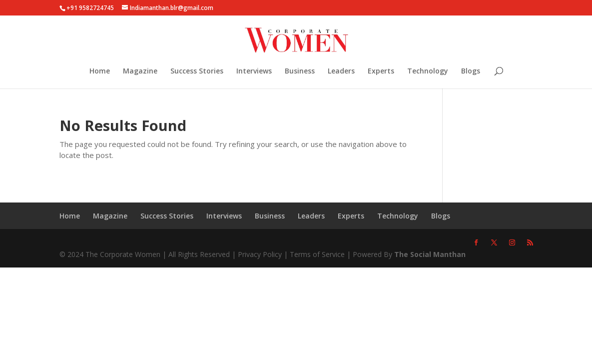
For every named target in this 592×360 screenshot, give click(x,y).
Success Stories (196, 72)
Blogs (470, 72)
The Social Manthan (430, 254)
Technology (427, 72)
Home (99, 72)
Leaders (341, 72)
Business (300, 72)
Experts (381, 72)
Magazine (140, 72)
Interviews (254, 72)
